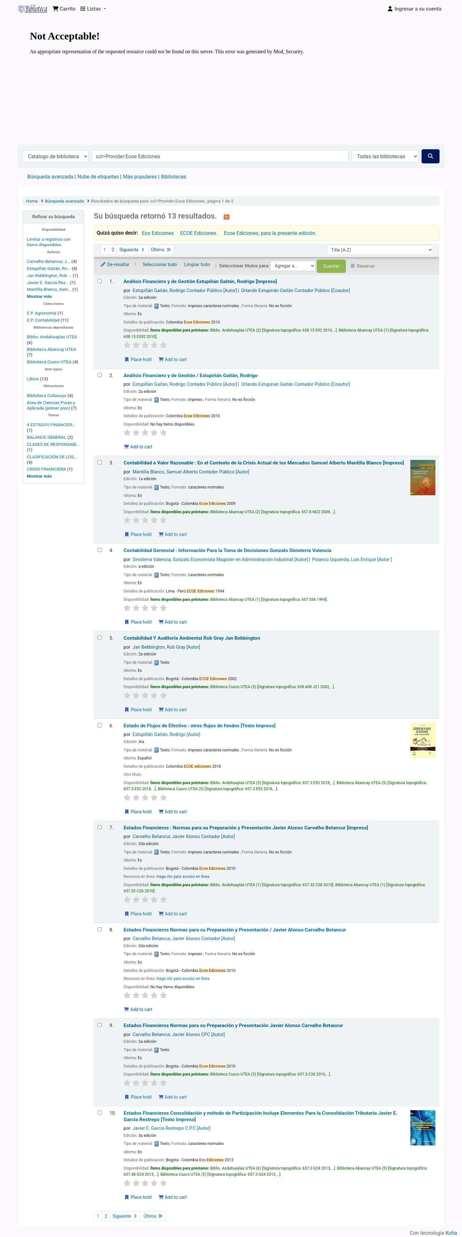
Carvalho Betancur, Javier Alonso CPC (179, 1034)
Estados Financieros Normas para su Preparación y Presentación (233, 1025)
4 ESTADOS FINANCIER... (51, 424)
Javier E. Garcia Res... (48, 282)
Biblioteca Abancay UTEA (51, 349)
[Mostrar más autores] (39, 296)
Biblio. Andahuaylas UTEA (52, 336)
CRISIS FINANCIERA (46, 468)
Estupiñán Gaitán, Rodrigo (166, 734)
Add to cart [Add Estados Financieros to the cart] (172, 913)
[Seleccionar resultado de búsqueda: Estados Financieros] (100, 827)
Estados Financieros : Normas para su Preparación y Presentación (246, 828)
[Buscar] (431, 156)
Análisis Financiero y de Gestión (200, 281)
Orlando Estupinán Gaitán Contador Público (295, 290)
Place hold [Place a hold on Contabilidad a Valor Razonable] (137, 534)
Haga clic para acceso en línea (182, 876)
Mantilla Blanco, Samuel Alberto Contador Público (191, 472)
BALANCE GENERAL (46, 437)
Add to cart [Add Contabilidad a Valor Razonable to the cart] (172, 534)
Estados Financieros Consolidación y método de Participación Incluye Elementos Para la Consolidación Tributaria (260, 1116)
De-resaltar (114, 264)
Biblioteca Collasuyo (46, 395)
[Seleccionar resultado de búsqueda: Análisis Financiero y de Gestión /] (100, 375)
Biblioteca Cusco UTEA (49, 361)
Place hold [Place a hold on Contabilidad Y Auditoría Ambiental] (137, 709)
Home (32, 200)
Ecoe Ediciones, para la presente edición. (270, 233)
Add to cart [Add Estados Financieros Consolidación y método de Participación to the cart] (172, 1197)
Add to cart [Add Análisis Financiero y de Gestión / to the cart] (138, 446)
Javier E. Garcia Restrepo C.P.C (171, 1128)
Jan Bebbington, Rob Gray (166, 647)
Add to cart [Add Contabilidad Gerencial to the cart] (172, 622)
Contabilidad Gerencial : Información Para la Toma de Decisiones (227, 550)
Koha (451, 1233)
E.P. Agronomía (41, 313)
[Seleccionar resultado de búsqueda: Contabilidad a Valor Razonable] (100, 462)
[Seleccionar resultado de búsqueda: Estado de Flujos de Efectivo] (100, 725)
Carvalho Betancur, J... (48, 261)
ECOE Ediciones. (199, 233)
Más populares (140, 177)
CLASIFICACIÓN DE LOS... (52, 456)
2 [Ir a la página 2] (112, 250)
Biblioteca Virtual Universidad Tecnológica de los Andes (34, 9)
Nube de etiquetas (98, 177)
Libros (33, 378)
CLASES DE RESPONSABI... (53, 444)
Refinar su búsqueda (53, 217)
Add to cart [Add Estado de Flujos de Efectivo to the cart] (172, 811)
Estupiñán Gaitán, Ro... (49, 268)
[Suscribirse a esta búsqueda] (226, 217)
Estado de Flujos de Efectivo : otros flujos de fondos (200, 726)
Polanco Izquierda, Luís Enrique (352, 559)
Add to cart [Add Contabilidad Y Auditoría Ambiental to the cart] (172, 709)
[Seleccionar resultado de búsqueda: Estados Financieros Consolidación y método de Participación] (100, 1113)
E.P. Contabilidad (43, 320)
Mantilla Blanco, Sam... (49, 289)
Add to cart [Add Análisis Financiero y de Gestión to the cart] (172, 359)
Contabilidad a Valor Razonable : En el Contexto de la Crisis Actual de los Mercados (264, 463)
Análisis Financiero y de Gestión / (191, 375)
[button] (64, 9)
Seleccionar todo (160, 264)
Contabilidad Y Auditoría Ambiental (192, 638)
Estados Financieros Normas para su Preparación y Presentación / (235, 930)
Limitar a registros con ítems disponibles (49, 242)
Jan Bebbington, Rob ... (49, 275)
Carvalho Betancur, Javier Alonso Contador (184, 836)
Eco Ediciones (158, 233)
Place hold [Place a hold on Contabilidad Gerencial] (137, 622)
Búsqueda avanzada (50, 177)
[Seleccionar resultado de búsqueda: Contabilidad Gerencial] (100, 550)
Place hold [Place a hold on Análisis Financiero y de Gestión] (137, 359)
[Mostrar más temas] (39, 476)
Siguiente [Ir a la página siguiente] (133, 250)
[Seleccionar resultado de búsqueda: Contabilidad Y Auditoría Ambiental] (100, 638)
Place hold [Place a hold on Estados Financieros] (137, 913)
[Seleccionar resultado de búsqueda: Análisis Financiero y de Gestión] (100, 281)
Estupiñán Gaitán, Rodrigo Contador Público (185, 290)
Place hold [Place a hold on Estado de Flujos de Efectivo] (137, 811)
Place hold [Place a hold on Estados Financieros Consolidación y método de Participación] (137, 1197)
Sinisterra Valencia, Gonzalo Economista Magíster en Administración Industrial (220, 559)
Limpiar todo (197, 264)
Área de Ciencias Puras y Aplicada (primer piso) (51, 405)
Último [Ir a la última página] (161, 250)
